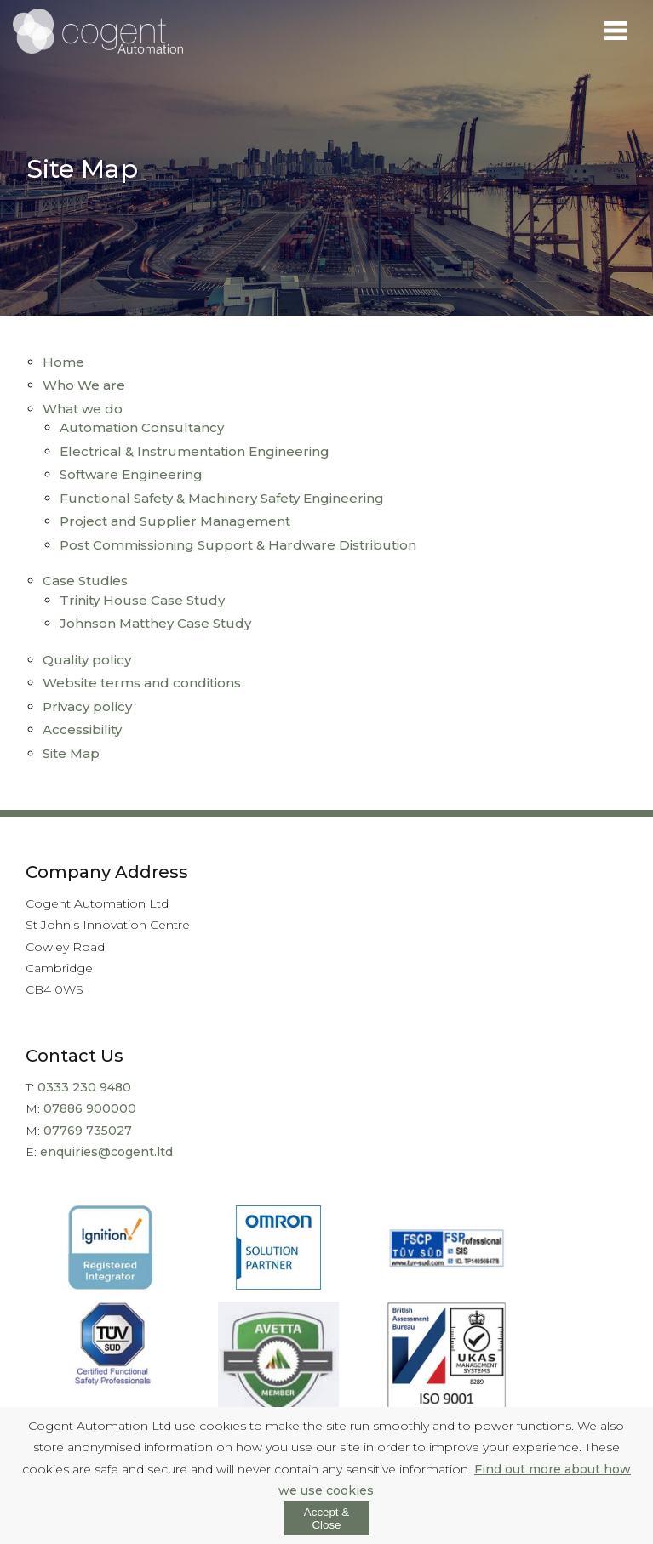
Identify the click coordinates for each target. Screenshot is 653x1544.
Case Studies (85, 581)
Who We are (84, 385)
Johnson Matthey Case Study (155, 623)
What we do (83, 409)
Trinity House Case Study (142, 600)
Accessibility (82, 729)
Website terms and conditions (142, 683)
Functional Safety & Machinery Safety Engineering (222, 498)
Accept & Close (326, 1518)
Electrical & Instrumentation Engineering (194, 451)
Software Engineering (131, 474)
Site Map (71, 753)
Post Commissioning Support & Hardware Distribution (238, 545)
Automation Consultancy (142, 427)
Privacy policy (87, 706)
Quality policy (87, 660)
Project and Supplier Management (175, 521)
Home (63, 362)
